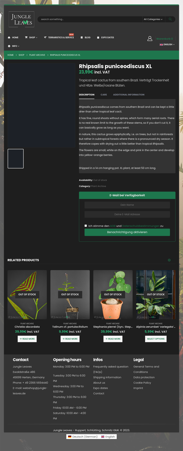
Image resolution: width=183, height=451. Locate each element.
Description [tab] (86, 94)
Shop (30, 37)
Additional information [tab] (128, 94)
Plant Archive (98, 186)
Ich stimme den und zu (124, 226)
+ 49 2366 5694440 (35, 383)
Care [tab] (104, 94)
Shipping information (107, 378)
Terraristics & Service (59, 36)
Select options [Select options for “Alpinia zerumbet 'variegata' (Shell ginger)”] (155, 338)
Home (13, 37)
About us (99, 383)
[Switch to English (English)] (108, 437)
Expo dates (105, 37)
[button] (169, 260)
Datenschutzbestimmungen (141, 226)
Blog (85, 37)
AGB (113, 226)
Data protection (144, 378)
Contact (98, 394)
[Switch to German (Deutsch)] (82, 437)
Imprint (138, 388)
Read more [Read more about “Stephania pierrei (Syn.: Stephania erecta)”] (114, 338)
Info (12, 46)
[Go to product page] (27, 294)
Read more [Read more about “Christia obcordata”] (29, 338)
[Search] (170, 19)
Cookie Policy (142, 383)
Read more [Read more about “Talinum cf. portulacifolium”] (71, 338)
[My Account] (150, 38)
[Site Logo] (22, 19)
